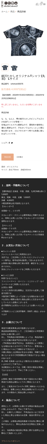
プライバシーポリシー (10, 441)
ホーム (4, 11)
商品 (12, 11)
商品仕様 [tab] (7, 157)
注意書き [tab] (20, 157)
